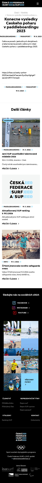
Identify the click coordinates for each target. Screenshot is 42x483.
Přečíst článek (10, 169)
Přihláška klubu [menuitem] (7, 403)
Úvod (16, 12)
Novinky (24, 12)
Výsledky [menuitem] (6, 415)
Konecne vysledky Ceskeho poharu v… (22, 15)
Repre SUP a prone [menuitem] (27, 407)
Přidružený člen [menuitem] (8, 407)
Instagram (21, 307)
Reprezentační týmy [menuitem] (30, 399)
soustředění (8, 120)
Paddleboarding (13, 87)
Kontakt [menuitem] (35, 415)
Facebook (21, 303)
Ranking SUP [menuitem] (7, 420)
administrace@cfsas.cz (21, 459)
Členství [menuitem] (6, 399)
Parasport (25, 36)
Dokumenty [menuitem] (35, 420)
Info (6, 262)
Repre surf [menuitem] (24, 403)
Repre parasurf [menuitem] (25, 410)
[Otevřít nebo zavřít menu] (37, 3)
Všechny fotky (29, 382)
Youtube (21, 312)
